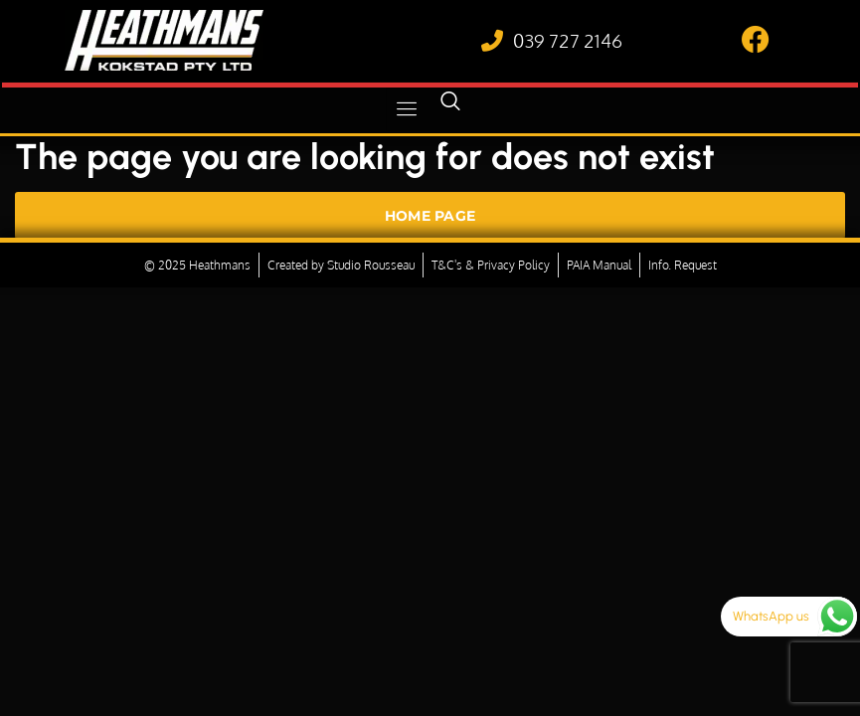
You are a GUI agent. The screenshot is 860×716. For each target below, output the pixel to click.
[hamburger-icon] (408, 109)
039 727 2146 (567, 40)
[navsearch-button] (450, 109)
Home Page (430, 216)
